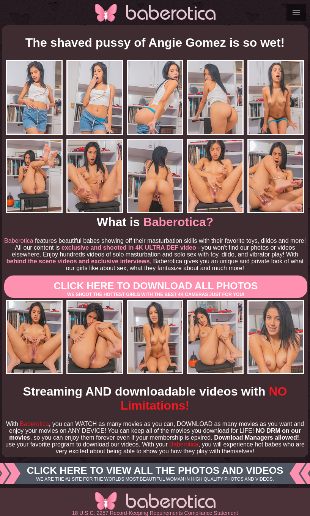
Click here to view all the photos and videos (155, 473)
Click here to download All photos (156, 288)
